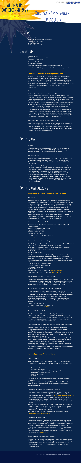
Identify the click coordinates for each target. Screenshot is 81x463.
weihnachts (14, 4)
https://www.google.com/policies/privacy (39, 413)
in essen (15, 14)
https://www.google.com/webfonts (64, 395)
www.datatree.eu (56, 272)
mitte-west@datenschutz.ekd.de (40, 307)
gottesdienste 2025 (15, 9)
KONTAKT (48, 457)
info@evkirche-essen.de (38, 237)
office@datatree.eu (56, 270)
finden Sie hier (44, 432)
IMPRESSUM (55, 457)
